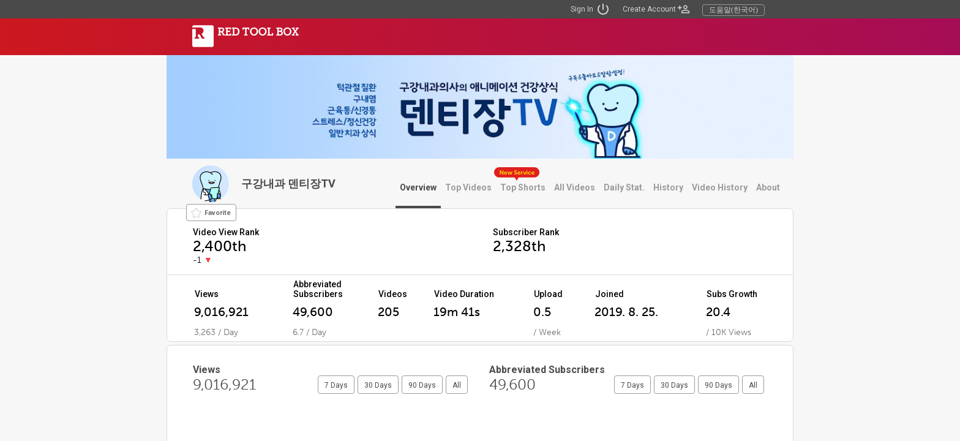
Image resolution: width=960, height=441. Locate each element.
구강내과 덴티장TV (288, 183)
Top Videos (468, 187)
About (768, 187)
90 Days (422, 385)
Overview (418, 187)
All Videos (574, 187)
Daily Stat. (624, 187)
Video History (720, 187)
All (456, 385)
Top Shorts (523, 187)
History (668, 187)
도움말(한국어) (733, 10)
